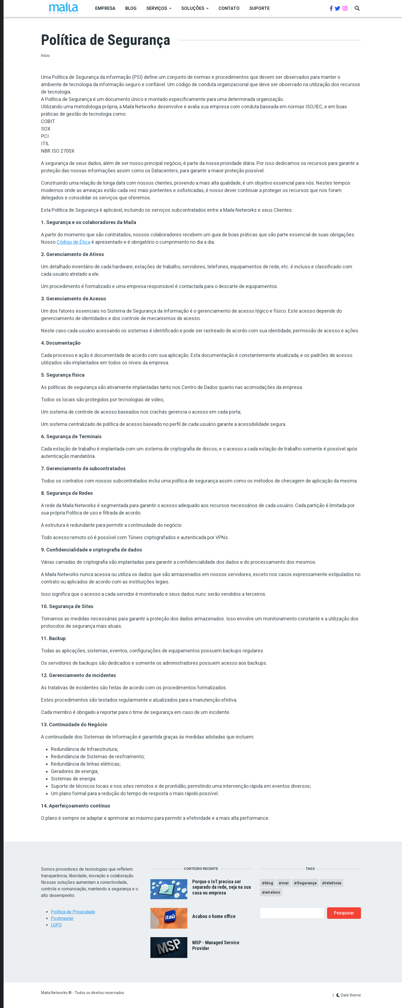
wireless (272, 892)
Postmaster (62, 918)
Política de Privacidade (73, 911)
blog (269, 883)
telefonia (333, 883)
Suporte (259, 8)
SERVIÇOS (156, 8)
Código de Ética (73, 242)
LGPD (56, 925)
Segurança (307, 883)
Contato (229, 8)
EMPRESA (105, 8)
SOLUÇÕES (192, 8)
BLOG (130, 8)
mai (285, 883)
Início (45, 55)
